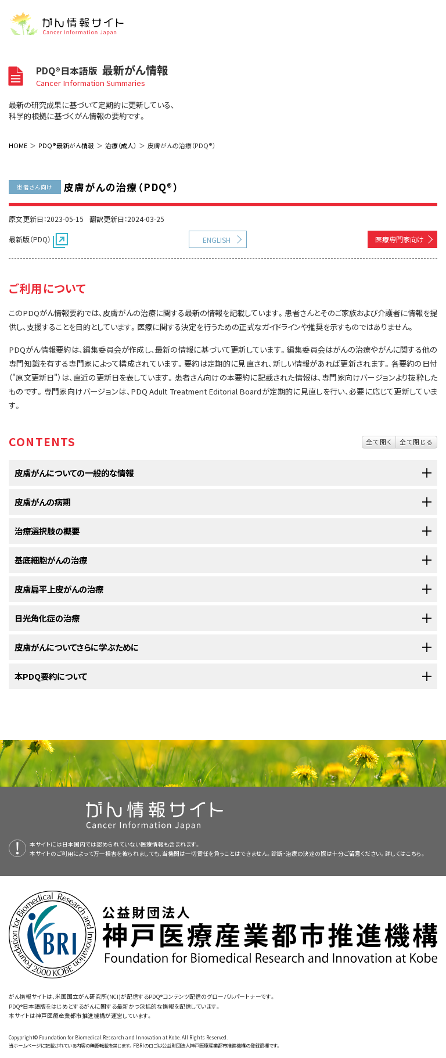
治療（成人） (120, 145)
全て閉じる (416, 441)
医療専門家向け (399, 239)
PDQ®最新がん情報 (66, 145)
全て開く (379, 441)
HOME (18, 145)
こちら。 (416, 853)
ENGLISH (217, 240)
